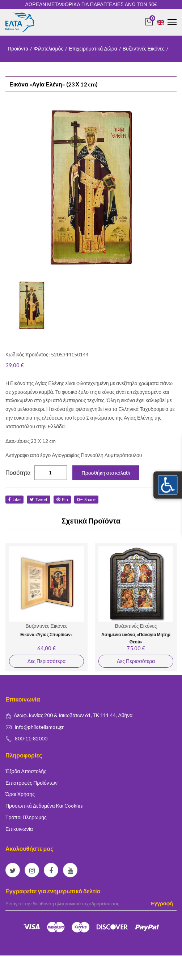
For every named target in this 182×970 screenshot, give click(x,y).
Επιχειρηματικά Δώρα (93, 48)
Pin (62, 499)
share (86, 499)
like (14, 499)
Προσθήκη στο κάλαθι (106, 473)
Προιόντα (18, 48)
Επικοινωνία (19, 829)
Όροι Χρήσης (20, 794)
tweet (38, 499)
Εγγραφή (162, 903)
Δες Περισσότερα (46, 661)
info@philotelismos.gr (39, 727)
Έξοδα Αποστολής (25, 771)
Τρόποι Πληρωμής (26, 817)
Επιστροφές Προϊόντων (31, 783)
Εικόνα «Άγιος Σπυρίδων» (46, 634)
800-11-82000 (31, 738)
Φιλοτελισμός (48, 48)
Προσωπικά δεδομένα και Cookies (44, 806)
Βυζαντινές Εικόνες (144, 48)
